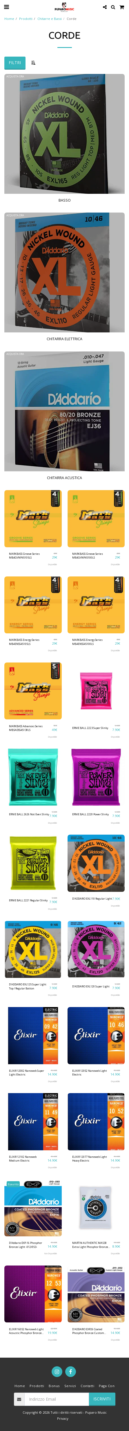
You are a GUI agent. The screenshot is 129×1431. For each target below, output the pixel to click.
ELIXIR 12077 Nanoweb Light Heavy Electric (89, 1158)
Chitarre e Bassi (49, 18)
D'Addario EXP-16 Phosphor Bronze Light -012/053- (25, 1244)
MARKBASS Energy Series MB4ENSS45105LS (24, 641)
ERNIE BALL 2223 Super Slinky (90, 728)
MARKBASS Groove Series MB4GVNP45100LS (87, 555)
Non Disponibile (50, 1253)
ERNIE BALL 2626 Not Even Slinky (29, 814)
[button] (6, 7)
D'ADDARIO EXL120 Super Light (91, 986)
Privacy (62, 1418)
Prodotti (25, 18)
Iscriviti (101, 1399)
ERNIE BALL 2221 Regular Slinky (28, 900)
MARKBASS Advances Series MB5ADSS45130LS (26, 728)
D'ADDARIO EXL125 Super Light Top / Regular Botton (27, 986)
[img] (33, 518)
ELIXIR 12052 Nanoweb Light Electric (89, 1072)
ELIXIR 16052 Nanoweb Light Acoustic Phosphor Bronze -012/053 (26, 1331)
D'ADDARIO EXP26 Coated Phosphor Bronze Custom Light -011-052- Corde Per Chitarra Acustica (88, 1331)
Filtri (15, 62)
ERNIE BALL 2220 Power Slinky (90, 814)
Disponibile (52, 564)
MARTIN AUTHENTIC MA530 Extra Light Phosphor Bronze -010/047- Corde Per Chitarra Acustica (90, 1245)
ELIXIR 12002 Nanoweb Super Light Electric (26, 1072)
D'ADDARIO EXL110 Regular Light (92, 898)
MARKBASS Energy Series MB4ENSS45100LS (87, 641)
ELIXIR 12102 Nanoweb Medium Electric (23, 1158)
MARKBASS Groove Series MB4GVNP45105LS (24, 555)
